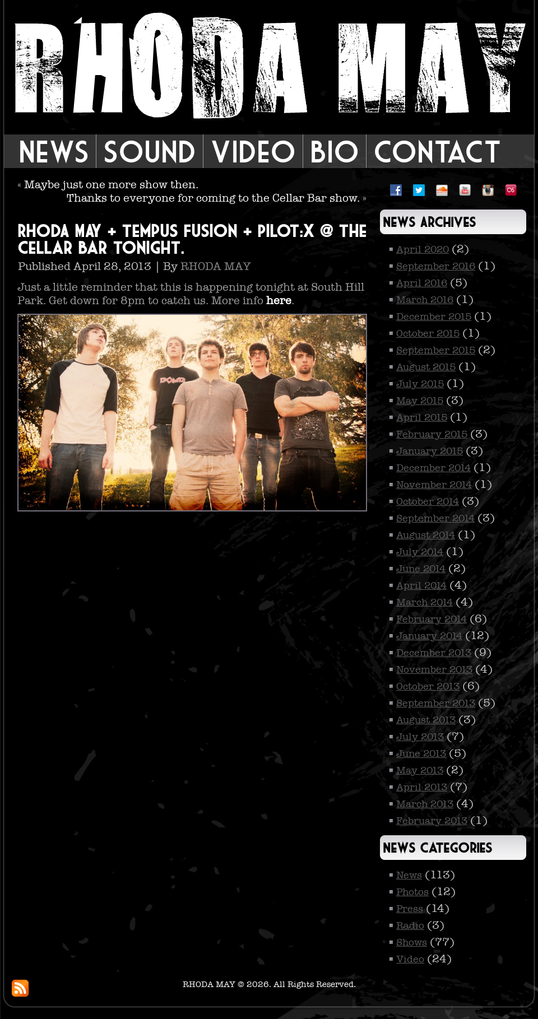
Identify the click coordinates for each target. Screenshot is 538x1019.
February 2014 (431, 619)
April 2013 (421, 787)
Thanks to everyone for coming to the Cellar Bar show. (213, 197)
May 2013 (419, 770)
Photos (412, 892)
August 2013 (426, 720)
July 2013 (420, 736)
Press (409, 908)
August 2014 (425, 535)
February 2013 (431, 821)
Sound (149, 151)
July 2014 (419, 552)
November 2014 (434, 484)
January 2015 (429, 451)
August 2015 (426, 367)
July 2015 (420, 384)
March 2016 (424, 300)
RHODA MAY (215, 266)
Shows (411, 942)
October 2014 (427, 501)
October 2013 (428, 686)
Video (253, 151)
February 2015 (431, 434)
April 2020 (422, 249)
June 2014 (421, 568)
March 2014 (424, 602)
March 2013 (424, 804)
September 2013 (435, 703)
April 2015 (421, 417)
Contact (437, 151)
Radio (410, 925)
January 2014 (429, 636)
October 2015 (428, 333)
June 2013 (421, 753)
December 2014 (433, 468)
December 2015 (433, 316)
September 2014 (435, 518)
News (53, 151)
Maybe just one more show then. (111, 184)
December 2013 (433, 652)
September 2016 (435, 266)
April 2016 (421, 283)
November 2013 (434, 669)
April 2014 (421, 585)
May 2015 (419, 400)
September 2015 (435, 350)
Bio (334, 151)
